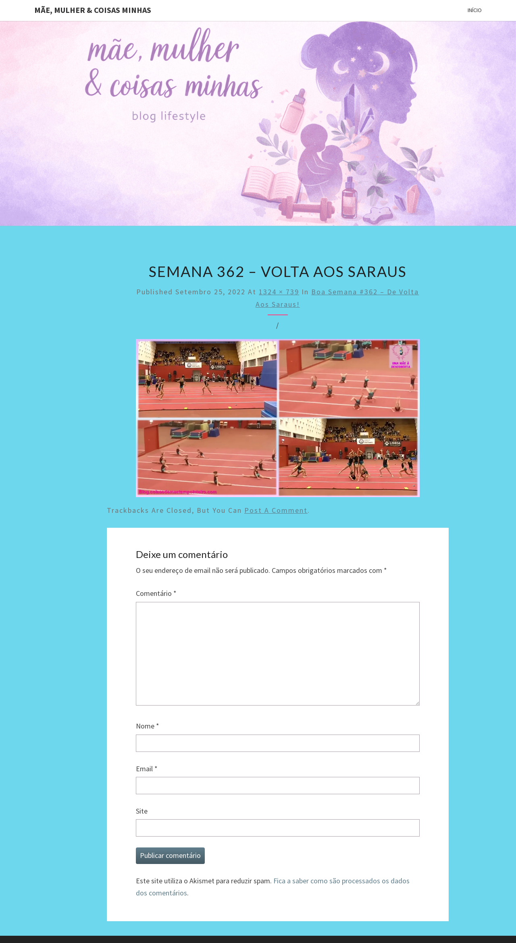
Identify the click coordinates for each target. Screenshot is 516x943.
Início (475, 10)
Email (147, 768)
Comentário (156, 593)
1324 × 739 (279, 291)
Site (142, 811)
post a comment (276, 510)
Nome (147, 726)
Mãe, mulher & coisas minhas (92, 10)
